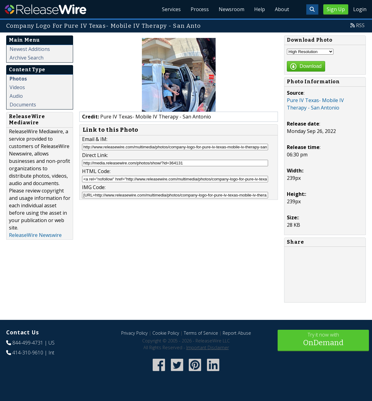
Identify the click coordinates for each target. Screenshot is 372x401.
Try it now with (323, 339)
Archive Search (26, 57)
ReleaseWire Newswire (35, 235)
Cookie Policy (165, 333)
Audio (16, 96)
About (282, 9)
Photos (18, 78)
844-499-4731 (27, 342)
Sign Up (336, 9)
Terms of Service (201, 333)
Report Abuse (237, 333)
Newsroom (231, 9)
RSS (360, 25)
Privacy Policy (134, 333)
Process (200, 9)
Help (259, 9)
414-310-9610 (27, 352)
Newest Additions (30, 49)
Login (359, 9)
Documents (23, 104)
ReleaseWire (45, 9)
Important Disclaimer (207, 347)
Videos (17, 87)
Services (171, 9)
